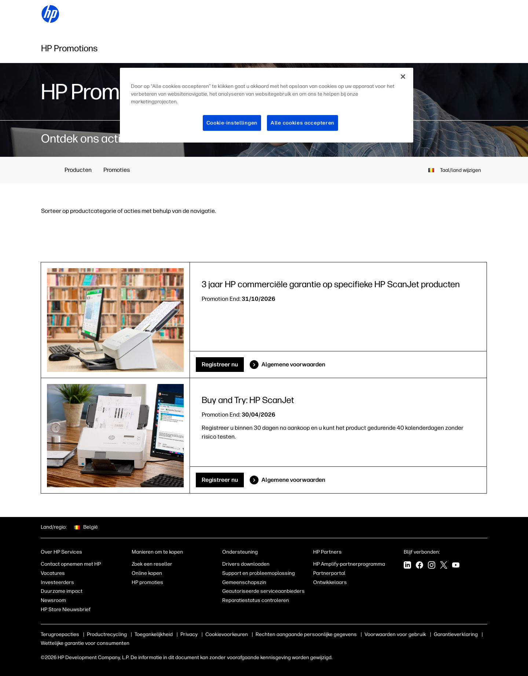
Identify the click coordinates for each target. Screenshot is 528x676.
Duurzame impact (61, 591)
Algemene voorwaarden (293, 364)
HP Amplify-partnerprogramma (349, 564)
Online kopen (147, 573)
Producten (78, 169)
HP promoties (147, 582)
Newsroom (53, 600)
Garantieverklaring (456, 634)
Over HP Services (61, 552)
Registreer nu (220, 364)
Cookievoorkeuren (226, 634)
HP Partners (327, 552)
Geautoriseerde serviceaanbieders (263, 591)
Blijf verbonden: (422, 552)
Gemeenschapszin (244, 582)
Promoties (116, 169)
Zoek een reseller (152, 564)
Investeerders (57, 582)
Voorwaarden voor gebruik (395, 634)
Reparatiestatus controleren (255, 600)
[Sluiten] (403, 77)
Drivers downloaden (246, 564)
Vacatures (53, 573)
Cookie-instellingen (231, 123)
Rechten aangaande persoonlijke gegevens (306, 634)
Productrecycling (107, 634)
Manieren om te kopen (157, 552)
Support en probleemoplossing (258, 573)
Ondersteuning (240, 552)
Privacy (189, 634)
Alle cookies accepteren (302, 123)
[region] (266, 105)
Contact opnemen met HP (71, 564)
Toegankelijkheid (154, 634)
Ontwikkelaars (330, 582)
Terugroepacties (60, 634)
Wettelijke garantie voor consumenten (85, 643)
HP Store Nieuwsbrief (66, 609)
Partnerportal (329, 573)
